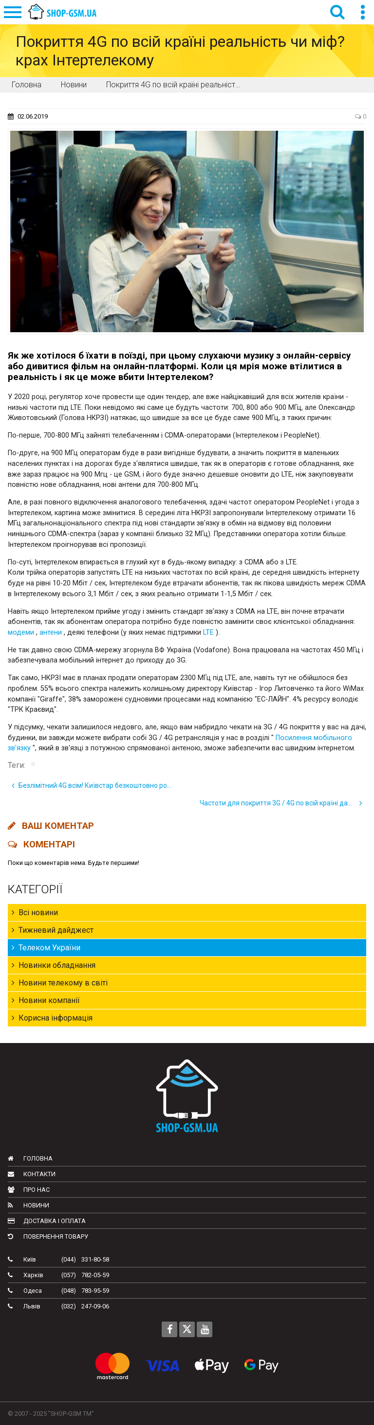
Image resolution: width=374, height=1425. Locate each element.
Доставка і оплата (47, 1220)
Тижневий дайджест (53, 930)
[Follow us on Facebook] (169, 1329)
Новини (28, 1205)
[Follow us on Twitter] (187, 1329)
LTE (208, 632)
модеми (21, 632)
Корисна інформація (52, 1018)
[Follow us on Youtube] (204, 1329)
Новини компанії (46, 1000)
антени (50, 632)
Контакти (32, 1174)
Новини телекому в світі (60, 982)
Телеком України (46, 947)
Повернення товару (48, 1236)
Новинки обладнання (53, 965)
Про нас (29, 1189)
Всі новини (35, 912)
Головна (30, 1158)
